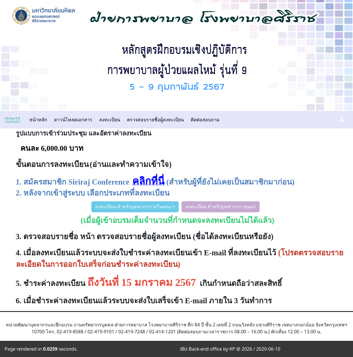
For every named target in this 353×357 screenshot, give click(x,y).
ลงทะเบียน (109, 119)
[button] (341, 119)
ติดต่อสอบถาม (205, 119)
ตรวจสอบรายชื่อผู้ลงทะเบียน (155, 119)
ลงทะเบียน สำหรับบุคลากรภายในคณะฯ (135, 206)
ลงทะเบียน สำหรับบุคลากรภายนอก (220, 206)
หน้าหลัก (38, 119)
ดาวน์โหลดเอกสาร (73, 119)
